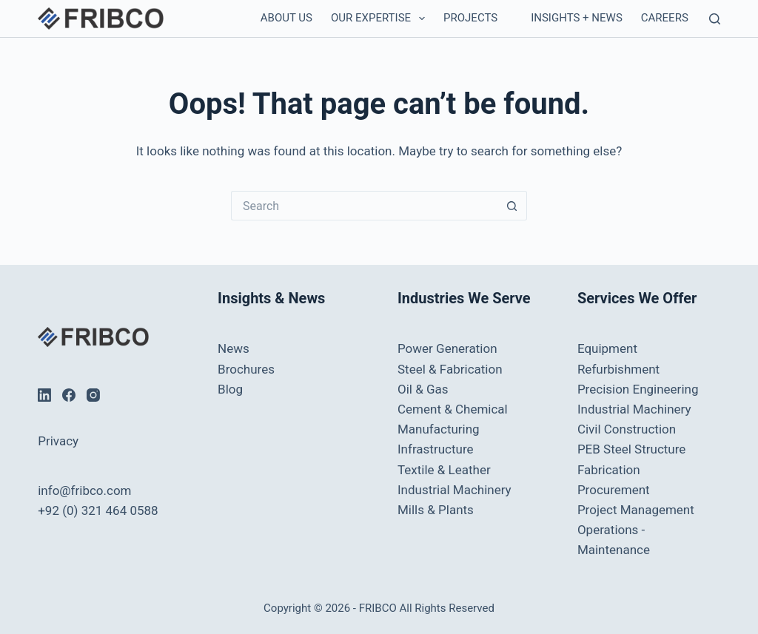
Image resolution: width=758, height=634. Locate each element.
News (233, 348)
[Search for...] (364, 205)
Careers (664, 17)
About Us (286, 17)
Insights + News (577, 17)
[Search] (714, 18)
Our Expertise (381, 18)
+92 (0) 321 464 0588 (98, 510)
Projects (470, 17)
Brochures (246, 369)
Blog (230, 389)
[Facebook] (69, 395)
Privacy (58, 441)
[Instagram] (93, 395)
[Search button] (512, 205)
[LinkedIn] (44, 395)
